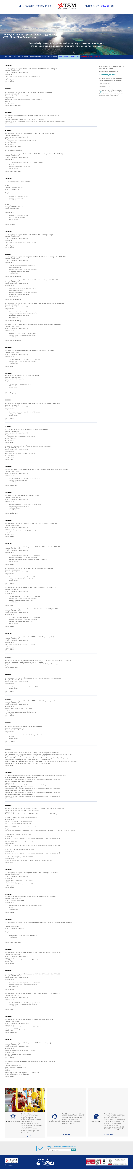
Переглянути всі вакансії (69, 57)
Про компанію (43, 6)
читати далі (26, 1136)
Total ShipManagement (67, 6)
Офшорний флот (21, 57)
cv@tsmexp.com (104, 92)
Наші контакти (91, 6)
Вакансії (105, 6)
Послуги (8, 57)
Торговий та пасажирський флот (43, 57)
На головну (26, 6)
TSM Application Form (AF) (90, 57)
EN (112, 6)
